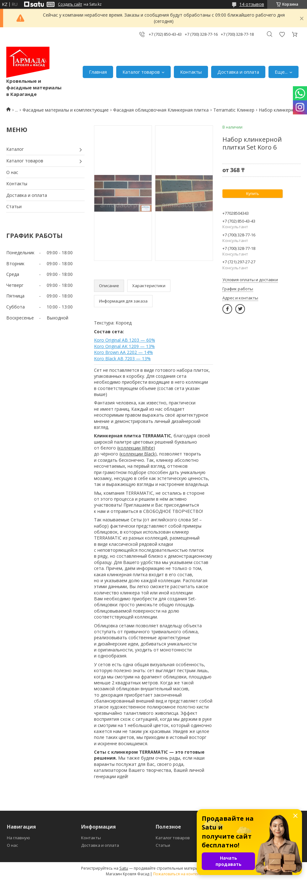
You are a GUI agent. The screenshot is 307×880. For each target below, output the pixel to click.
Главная (98, 72)
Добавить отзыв (282, 34)
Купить (252, 193)
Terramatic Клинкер (233, 110)
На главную (18, 837)
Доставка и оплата (238, 72)
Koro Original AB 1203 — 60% (124, 340)
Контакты (191, 72)
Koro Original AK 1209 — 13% (124, 346)
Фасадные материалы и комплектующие (66, 110)
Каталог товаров (141, 72)
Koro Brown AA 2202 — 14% (123, 352)
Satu (123, 868)
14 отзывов (251, 4)
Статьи (14, 206)
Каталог (15, 149)
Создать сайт (70, 4)
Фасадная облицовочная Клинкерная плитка (161, 110)
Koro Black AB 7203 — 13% (122, 358)
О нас (12, 172)
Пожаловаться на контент (177, 874)
